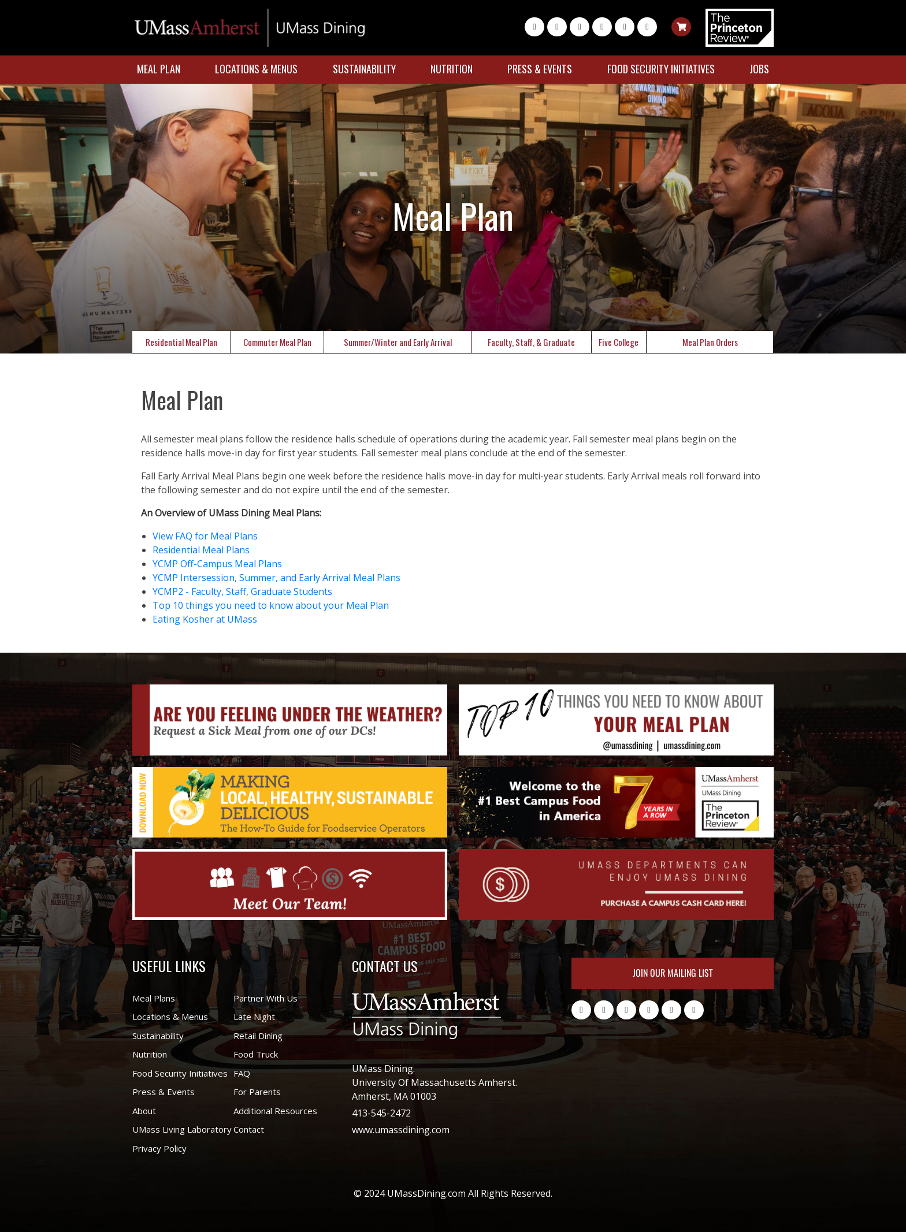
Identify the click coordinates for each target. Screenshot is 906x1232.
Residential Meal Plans (201, 550)
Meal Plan (158, 68)
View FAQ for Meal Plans (205, 536)
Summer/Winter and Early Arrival (398, 342)
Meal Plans (153, 998)
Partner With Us (265, 998)
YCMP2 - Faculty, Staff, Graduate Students (242, 591)
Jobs (759, 68)
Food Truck (255, 1054)
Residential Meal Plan (181, 342)
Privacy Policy (159, 1148)
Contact (248, 1129)
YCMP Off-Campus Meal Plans (217, 563)
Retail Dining (258, 1035)
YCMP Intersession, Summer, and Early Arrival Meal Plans (276, 577)
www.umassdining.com (401, 1129)
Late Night (254, 1016)
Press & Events (539, 68)
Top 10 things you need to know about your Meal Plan (271, 605)
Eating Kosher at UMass (205, 619)
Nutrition (451, 68)
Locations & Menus (256, 68)
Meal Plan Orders (710, 342)
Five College (618, 342)
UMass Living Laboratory (182, 1129)
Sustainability (364, 68)
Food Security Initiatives (661, 68)
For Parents (257, 1091)
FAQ (241, 1073)
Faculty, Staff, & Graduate (531, 342)
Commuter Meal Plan (277, 342)
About (144, 1110)
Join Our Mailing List (672, 973)
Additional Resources (275, 1110)
